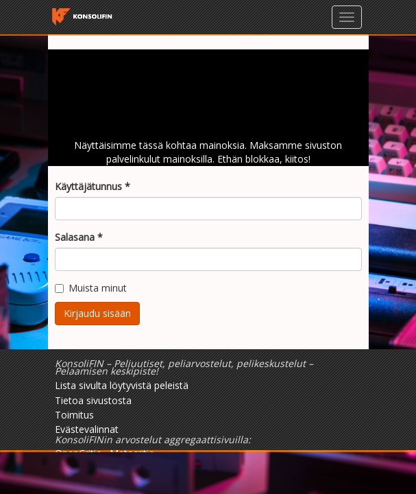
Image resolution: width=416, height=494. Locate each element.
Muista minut (91, 287)
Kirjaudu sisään (97, 313)
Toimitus (74, 414)
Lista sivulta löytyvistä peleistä (121, 385)
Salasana (79, 237)
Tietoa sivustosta (93, 400)
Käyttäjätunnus (92, 186)
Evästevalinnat (87, 429)
